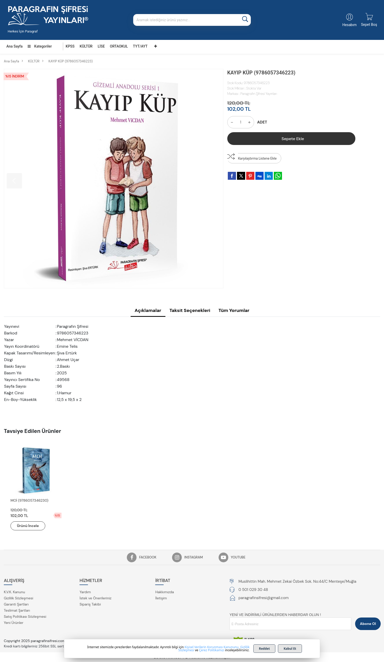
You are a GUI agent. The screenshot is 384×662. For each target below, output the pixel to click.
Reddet (264, 648)
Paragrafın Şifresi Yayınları (258, 93)
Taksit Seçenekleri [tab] (190, 310)
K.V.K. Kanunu (14, 592)
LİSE (101, 46)
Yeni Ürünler (13, 622)
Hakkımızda (164, 592)
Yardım (85, 592)
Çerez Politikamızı (211, 650)
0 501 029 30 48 (253, 589)
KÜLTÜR (86, 46)
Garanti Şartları (16, 604)
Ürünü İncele (28, 525)
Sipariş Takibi (90, 604)
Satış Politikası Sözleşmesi (25, 616)
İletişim (161, 598)
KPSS (70, 46)
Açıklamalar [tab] (148, 310)
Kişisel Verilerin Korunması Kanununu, (212, 647)
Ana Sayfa (14, 46)
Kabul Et (290, 648)
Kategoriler (40, 46)
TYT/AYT (140, 46)
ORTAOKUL (119, 46)
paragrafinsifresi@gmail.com (264, 597)
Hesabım (349, 25)
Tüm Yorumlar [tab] (233, 310)
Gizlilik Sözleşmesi (18, 598)
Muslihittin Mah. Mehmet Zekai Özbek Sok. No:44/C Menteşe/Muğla (297, 581)
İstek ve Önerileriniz (95, 598)
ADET (262, 122)
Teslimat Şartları (17, 610)
